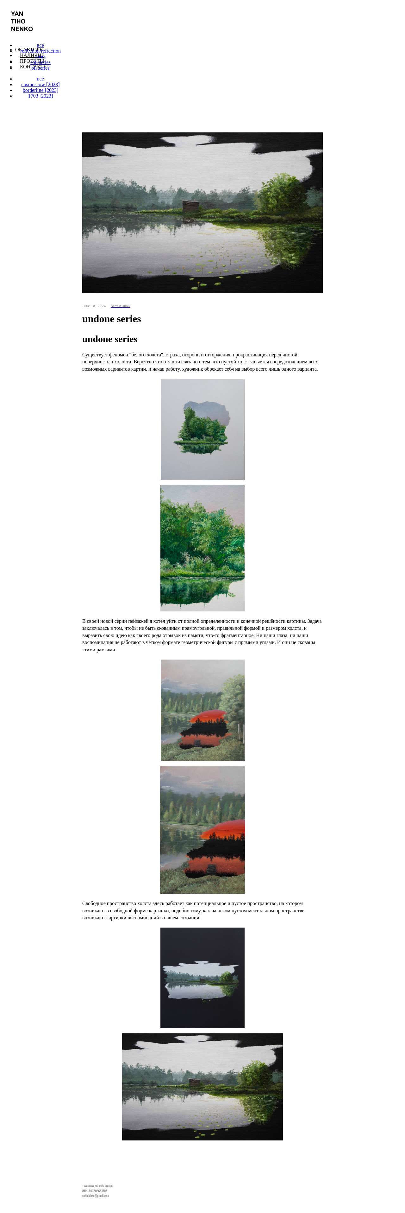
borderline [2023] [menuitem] (40, 90)
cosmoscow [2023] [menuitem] (40, 84)
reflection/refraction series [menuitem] (40, 53)
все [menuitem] (40, 45)
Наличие (32, 55)
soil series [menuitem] (40, 62)
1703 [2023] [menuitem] (40, 96)
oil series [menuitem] (40, 68)
